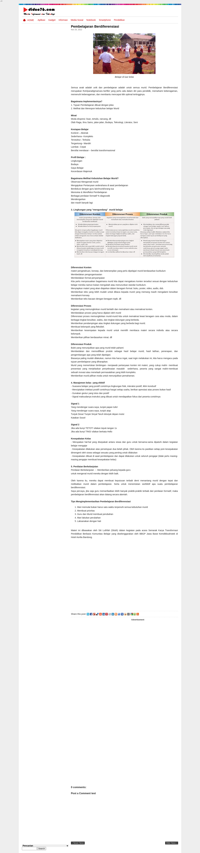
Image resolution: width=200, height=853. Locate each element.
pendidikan (119, 20)
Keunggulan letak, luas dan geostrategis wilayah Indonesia (51, 208)
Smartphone (105, 20)
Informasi (63, 20)
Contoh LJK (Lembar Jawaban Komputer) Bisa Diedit (50, 219)
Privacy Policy (159, 850)
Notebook (91, 20)
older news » (171, 843)
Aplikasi (41, 20)
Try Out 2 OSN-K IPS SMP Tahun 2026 (51, 158)
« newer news (79, 843)
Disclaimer (172, 850)
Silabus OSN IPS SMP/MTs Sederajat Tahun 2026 (51, 184)
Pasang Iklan (130, 850)
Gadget (51, 20)
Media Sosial (77, 20)
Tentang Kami (144, 850)
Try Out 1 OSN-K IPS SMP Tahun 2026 (51, 170)
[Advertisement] (125, 577)
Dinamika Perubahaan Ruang (48, 194)
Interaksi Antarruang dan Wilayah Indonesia (50, 135)
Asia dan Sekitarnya (47, 145)
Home (30, 20)
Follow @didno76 (30, 233)
